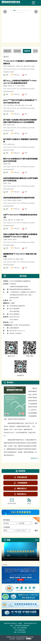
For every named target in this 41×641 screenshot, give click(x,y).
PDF (26, 75)
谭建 (19, 105)
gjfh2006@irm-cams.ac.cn (17, 330)
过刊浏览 (37, 51)
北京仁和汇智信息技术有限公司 (21, 637)
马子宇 (27, 105)
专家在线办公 (20, 494)
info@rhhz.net (20, 639)
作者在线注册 (20, 477)
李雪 (16, 105)
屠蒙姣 (5, 86)
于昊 (14, 259)
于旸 (8, 105)
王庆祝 (33, 66)
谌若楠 (5, 164)
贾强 (22, 105)
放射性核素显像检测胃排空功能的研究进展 (18, 198)
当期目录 (27, 51)
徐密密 (10, 86)
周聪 (4, 125)
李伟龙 (15, 239)
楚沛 (28, 66)
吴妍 (18, 86)
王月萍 (5, 200)
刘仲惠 (10, 259)
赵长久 (13, 144)
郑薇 (30, 105)
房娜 (17, 259)
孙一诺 (13, 220)
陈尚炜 (10, 200)
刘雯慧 (18, 220)
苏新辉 (23, 86)
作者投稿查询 (20, 483)
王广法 (15, 86)
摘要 (7, 75)
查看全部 (34, 458)
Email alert (12, 501)
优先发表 (17, 51)
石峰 (9, 183)
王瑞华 (18, 66)
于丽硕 (5, 239)
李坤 (22, 220)
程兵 (22, 66)
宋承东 (9, 125)
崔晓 (9, 220)
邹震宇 (5, 183)
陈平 (14, 66)
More (36, 540)
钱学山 (13, 125)
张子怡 (5, 144)
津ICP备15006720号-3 (30, 623)
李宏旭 (5, 66)
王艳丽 (21, 259)
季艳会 (12, 105)
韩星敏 (10, 66)
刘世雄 (19, 200)
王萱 (4, 105)
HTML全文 (16, 75)
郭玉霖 (5, 220)
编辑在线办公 (20, 489)
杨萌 (25, 66)
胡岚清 (15, 200)
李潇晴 (5, 259)
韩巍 (9, 144)
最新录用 (7, 51)
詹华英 (10, 239)
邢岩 (9, 164)
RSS (29, 501)
